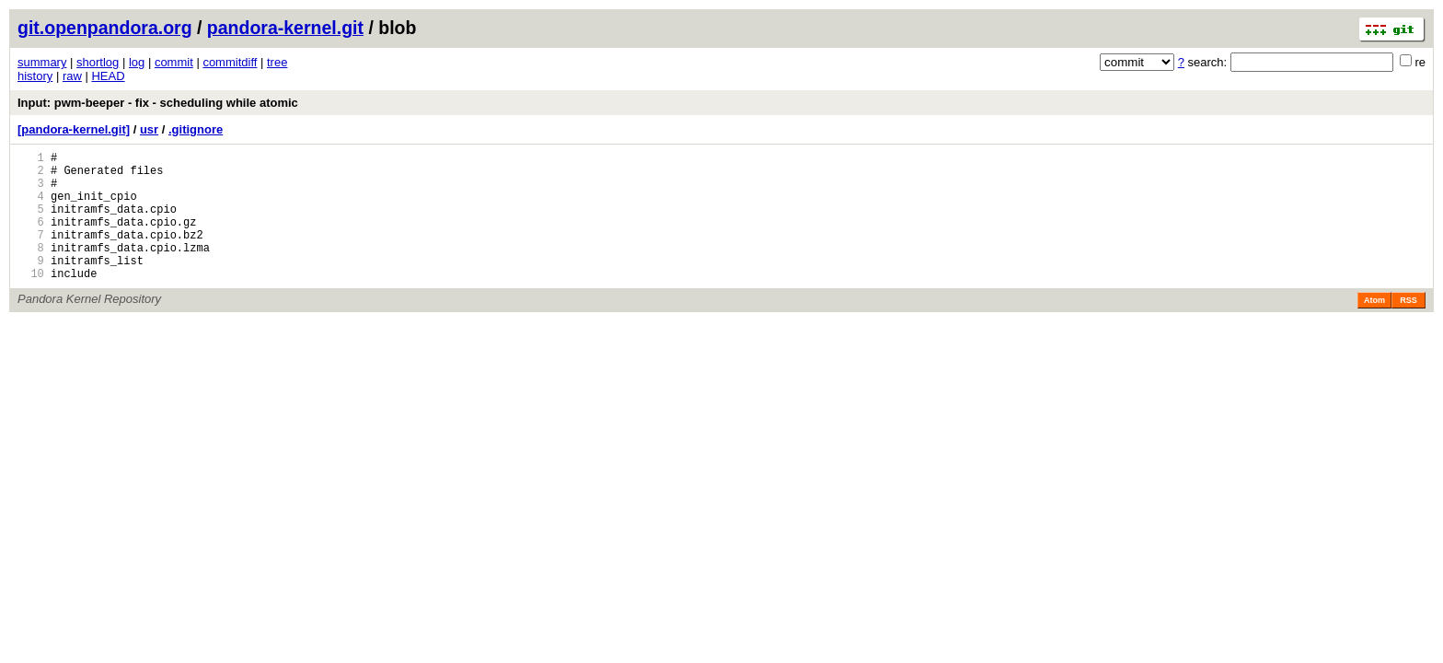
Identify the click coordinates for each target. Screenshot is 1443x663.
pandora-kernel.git (285, 27)
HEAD (107, 76)
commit (174, 62)
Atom (1374, 327)
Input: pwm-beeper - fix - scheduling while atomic (157, 103)
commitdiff (229, 62)
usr (149, 129)
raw (72, 76)
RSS (1408, 327)
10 (30, 300)
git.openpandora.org (104, 27)
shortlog (97, 62)
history (34, 76)
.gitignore (195, 129)
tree (277, 62)
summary (41, 62)
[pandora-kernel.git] (73, 129)
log (136, 62)
